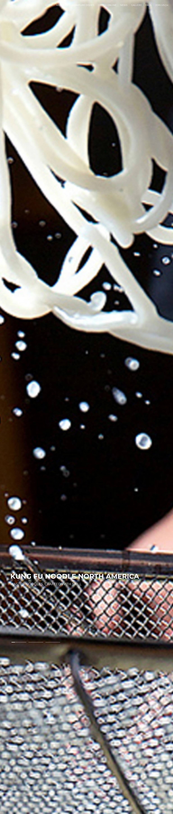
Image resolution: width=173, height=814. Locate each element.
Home (48, 5)
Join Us (159, 5)
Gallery (136, 5)
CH (166, 5)
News (123, 5)
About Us (62, 5)
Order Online (107, 5)
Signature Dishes (83, 5)
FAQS (148, 5)
